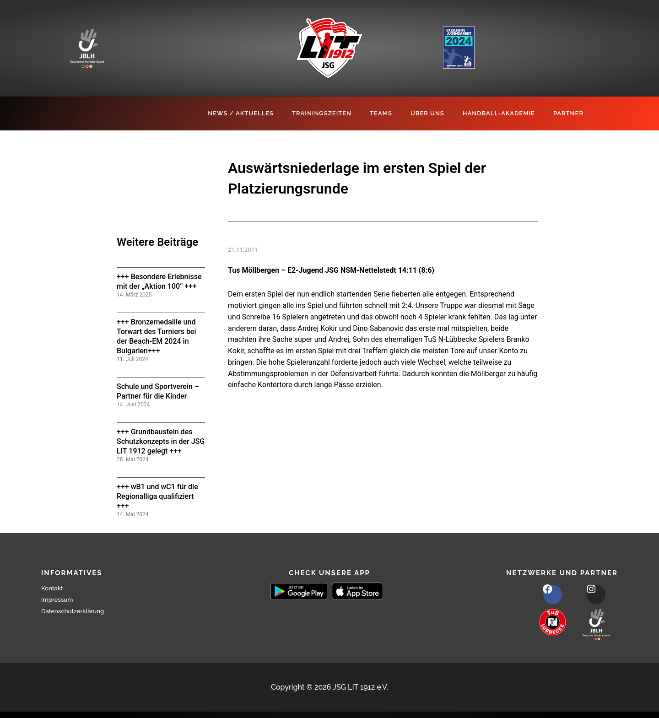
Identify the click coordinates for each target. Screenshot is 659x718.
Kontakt (54, 587)
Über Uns (427, 113)
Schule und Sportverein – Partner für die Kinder (158, 391)
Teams (381, 113)
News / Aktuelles (241, 113)
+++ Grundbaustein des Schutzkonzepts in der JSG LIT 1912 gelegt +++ (161, 441)
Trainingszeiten (321, 113)
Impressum (60, 599)
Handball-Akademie (499, 113)
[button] (20, 698)
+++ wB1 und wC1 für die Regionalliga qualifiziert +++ (157, 496)
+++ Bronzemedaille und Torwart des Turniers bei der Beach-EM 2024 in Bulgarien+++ (156, 336)
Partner (568, 113)
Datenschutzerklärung (79, 610)
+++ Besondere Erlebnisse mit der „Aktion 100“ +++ (159, 281)
